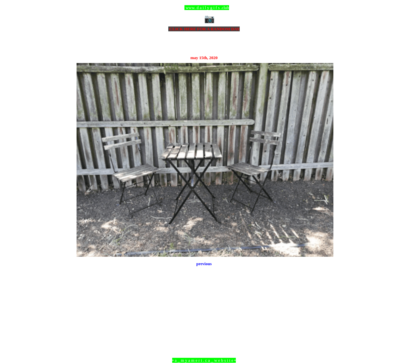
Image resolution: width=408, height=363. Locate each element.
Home (205, 325)
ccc (204, 7)
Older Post (324, 325)
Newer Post (84, 325)
